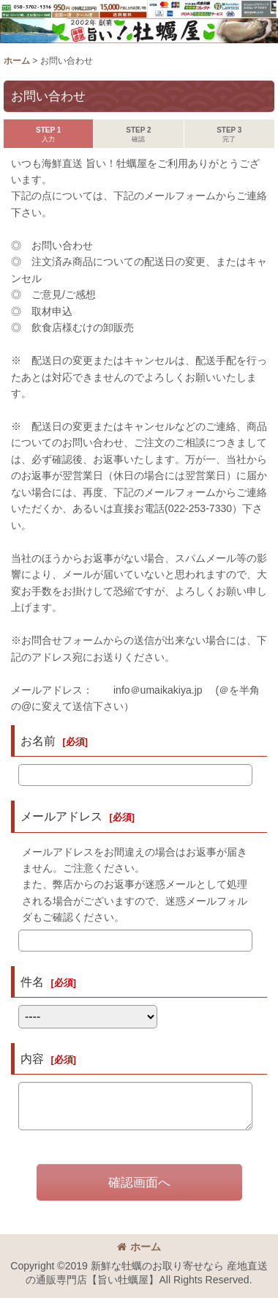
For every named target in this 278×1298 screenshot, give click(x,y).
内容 (32, 1058)
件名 (32, 981)
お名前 (38, 740)
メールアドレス (61, 816)
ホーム (139, 1247)
